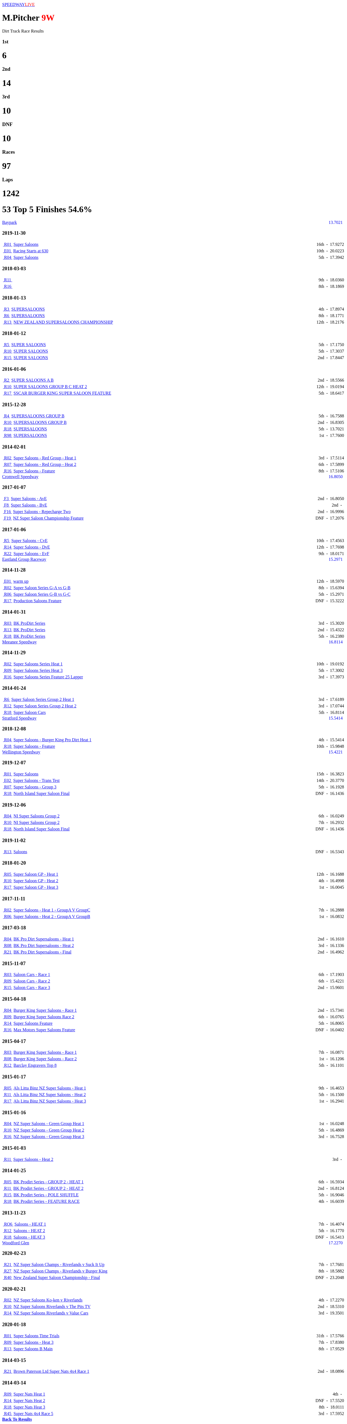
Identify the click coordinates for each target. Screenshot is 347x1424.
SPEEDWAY (18, 4)
